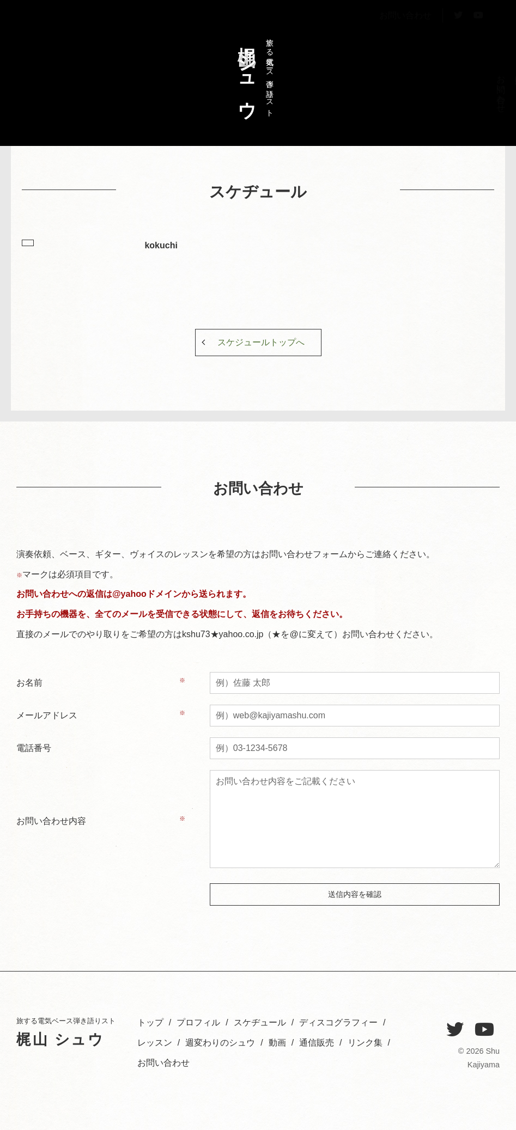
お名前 (29, 682)
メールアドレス (46, 715)
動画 (277, 1042)
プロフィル (470, 93)
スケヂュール (451, 93)
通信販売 (316, 1042)
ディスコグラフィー (433, 108)
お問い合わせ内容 (51, 821)
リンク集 (365, 1042)
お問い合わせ (405, 40)
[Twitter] (455, 1030)
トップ (488, 84)
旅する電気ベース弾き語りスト (253, 72)
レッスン (414, 89)
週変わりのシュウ (395, 98)
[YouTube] (484, 1030)
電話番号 (33, 748)
